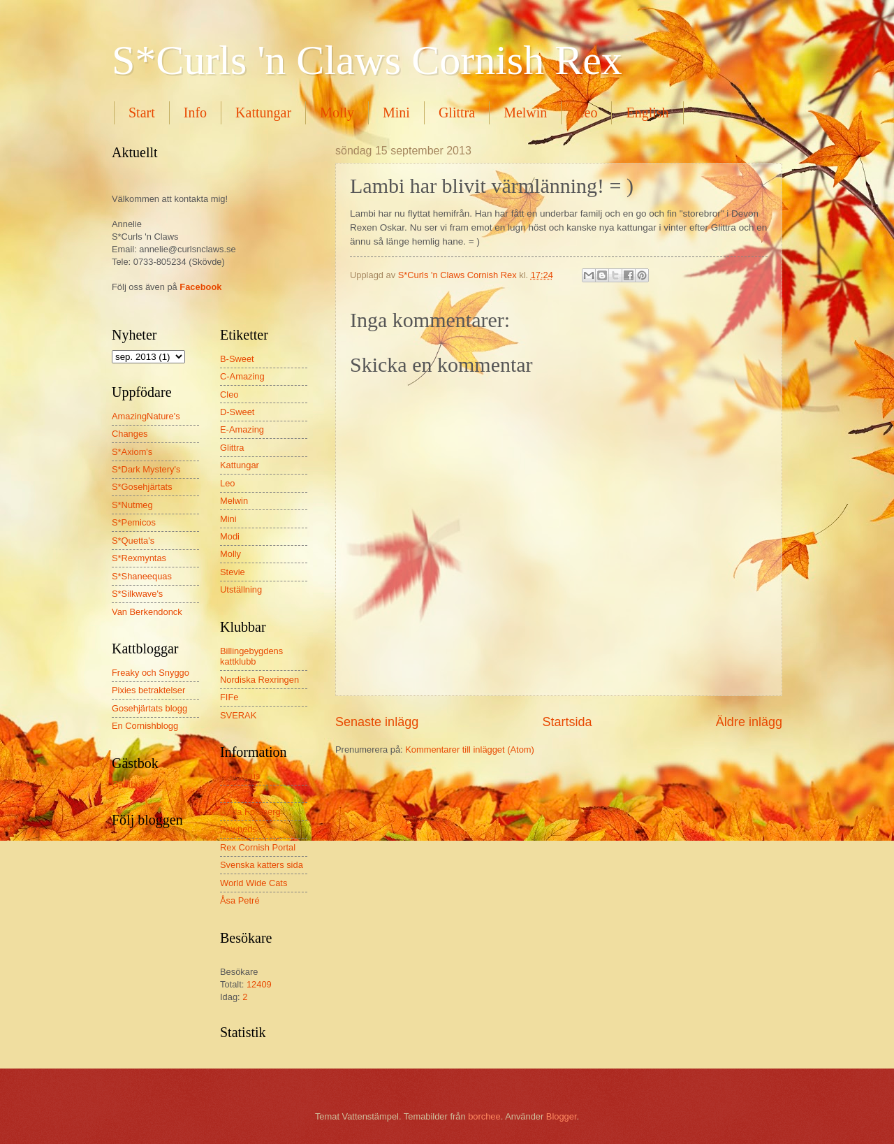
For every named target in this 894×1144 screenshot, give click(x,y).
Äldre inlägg (749, 722)
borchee (484, 1116)
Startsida (567, 722)
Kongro (234, 793)
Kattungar (263, 112)
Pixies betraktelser (148, 690)
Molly (337, 112)
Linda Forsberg (250, 811)
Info (195, 112)
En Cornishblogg (145, 726)
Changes (130, 433)
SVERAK (238, 715)
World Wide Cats (253, 883)
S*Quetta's (133, 540)
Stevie (232, 572)
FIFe (229, 697)
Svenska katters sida (261, 865)
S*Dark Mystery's (146, 469)
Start (142, 112)
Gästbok (128, 784)
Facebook (200, 287)
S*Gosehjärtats (142, 487)
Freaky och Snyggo (150, 672)
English (647, 112)
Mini (396, 112)
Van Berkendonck (147, 612)
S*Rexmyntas (139, 558)
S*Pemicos (134, 522)
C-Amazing (242, 376)
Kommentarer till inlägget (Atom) (469, 749)
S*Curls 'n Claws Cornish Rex (367, 60)
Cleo (229, 394)
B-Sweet (237, 359)
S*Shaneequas (142, 576)
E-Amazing (242, 429)
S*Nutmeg (132, 505)
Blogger (561, 1116)
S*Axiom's (132, 452)
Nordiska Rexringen (259, 679)
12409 (259, 984)
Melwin (525, 112)
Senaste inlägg (376, 722)
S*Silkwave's (137, 593)
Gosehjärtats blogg (149, 708)
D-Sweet (237, 412)
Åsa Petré (240, 900)
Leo (586, 112)
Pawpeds (238, 829)
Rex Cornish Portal (257, 847)
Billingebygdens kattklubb (251, 656)
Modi (230, 536)
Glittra (457, 112)
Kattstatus (240, 776)
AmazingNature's (146, 416)
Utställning (241, 589)
